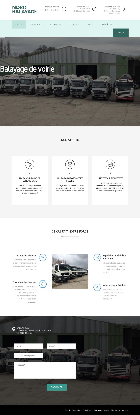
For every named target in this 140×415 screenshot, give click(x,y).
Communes (73, 24)
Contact (121, 32)
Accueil (18, 24)
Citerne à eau (106, 24)
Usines (89, 24)
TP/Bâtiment (55, 24)
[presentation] (33, 388)
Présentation (36, 24)
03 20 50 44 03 (51, 10)
